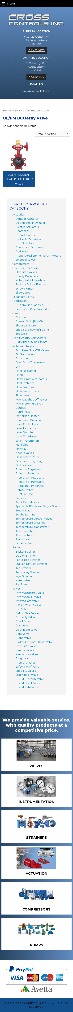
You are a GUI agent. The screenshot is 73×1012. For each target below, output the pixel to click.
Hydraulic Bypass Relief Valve (34, 642)
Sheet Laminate (26, 325)
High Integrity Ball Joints (31, 341)
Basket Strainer (25, 551)
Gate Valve (22, 633)
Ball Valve (22, 609)
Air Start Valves (25, 354)
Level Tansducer (26, 436)
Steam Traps (24, 510)
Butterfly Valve (25, 617)
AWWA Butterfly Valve (30, 592)
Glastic (16, 313)
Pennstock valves (27, 654)
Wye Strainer (24, 576)
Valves (16, 110)
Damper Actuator (27, 218)
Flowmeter (23, 395)
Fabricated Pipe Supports (32, 309)
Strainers (18, 547)
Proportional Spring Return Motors (38, 255)
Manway (21, 448)
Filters (19, 374)
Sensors (21, 498)
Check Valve (23, 621)
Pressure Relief (25, 662)
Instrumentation (23, 346)
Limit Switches (25, 243)
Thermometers (25, 531)
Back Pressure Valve (29, 605)
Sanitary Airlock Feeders (31, 284)
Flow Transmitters (27, 391)
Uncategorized (22, 580)
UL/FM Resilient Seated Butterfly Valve (19, 179)
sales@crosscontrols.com (36, 91)
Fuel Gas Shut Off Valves (31, 399)
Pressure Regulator (28, 469)
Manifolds (22, 444)
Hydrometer (24, 411)
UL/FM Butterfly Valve (30, 679)
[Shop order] (52, 134)
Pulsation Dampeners (29, 485)
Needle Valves (25, 452)
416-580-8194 (36, 76)
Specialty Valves (26, 670)
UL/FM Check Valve (28, 683)
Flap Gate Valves (26, 272)
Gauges (21, 407)
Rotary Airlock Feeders (30, 280)
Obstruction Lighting (29, 461)
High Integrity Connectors (29, 337)
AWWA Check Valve (28, 596)
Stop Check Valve (27, 674)
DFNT (19, 366)
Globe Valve (23, 637)
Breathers (22, 358)
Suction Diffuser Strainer (31, 563)
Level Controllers (27, 424)
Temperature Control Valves (34, 518)
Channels (22, 317)
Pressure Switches (27, 473)
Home (7, 110)
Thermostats (24, 535)
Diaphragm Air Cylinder (30, 222)
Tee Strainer (23, 568)
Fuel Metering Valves (29, 403)
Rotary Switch (25, 490)
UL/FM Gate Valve (27, 687)
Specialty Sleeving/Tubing (32, 329)
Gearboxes (22, 231)
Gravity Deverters (27, 276)
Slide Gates (23, 292)
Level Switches (25, 432)
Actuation (18, 214)
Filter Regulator (26, 370)
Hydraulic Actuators (28, 239)
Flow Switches (25, 387)
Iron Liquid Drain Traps (30, 420)
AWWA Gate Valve (27, 601)
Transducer (23, 539)
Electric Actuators (27, 227)
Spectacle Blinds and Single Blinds (38, 506)
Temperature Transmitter (32, 526)
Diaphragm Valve (26, 629)
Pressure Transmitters (30, 481)
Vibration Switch (26, 543)
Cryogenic (22, 625)
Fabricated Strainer (28, 559)
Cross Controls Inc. (32, 1003)
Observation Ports (27, 457)
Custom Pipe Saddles (29, 305)
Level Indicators (26, 428)
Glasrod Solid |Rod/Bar (30, 321)
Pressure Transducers (30, 477)
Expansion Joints (23, 296)
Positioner (22, 251)
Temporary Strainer (28, 572)
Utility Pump (20, 584)
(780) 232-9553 (36, 50)
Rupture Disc (24, 494)
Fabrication (19, 300)
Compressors (20, 263)
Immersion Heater (27, 416)
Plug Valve (23, 658)
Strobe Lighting (26, 514)
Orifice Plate (24, 465)
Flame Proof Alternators (31, 379)
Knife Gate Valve (26, 646)
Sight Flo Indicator (27, 502)
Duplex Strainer (26, 555)
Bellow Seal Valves (27, 613)
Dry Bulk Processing (25, 268)
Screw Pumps (25, 288)
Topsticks (21, 333)
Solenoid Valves (25, 259)
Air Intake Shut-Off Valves (32, 350)
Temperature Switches (30, 522)
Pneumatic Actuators (29, 247)
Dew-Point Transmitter (30, 362)
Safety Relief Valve (27, 666)
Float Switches (28, 235)
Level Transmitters (27, 440)
